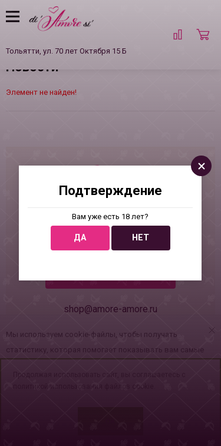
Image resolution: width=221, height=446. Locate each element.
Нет (140, 238)
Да (80, 238)
